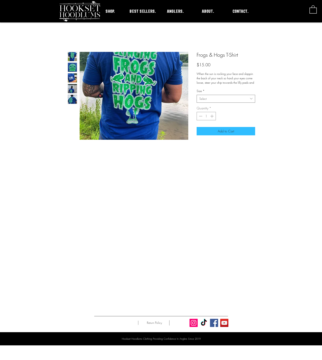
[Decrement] (200, 116)
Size (201, 91)
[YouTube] (224, 323)
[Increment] (212, 116)
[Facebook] (214, 323)
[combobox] (226, 99)
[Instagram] (194, 323)
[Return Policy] (154, 322)
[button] (313, 9)
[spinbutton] (206, 116)
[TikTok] (204, 323)
